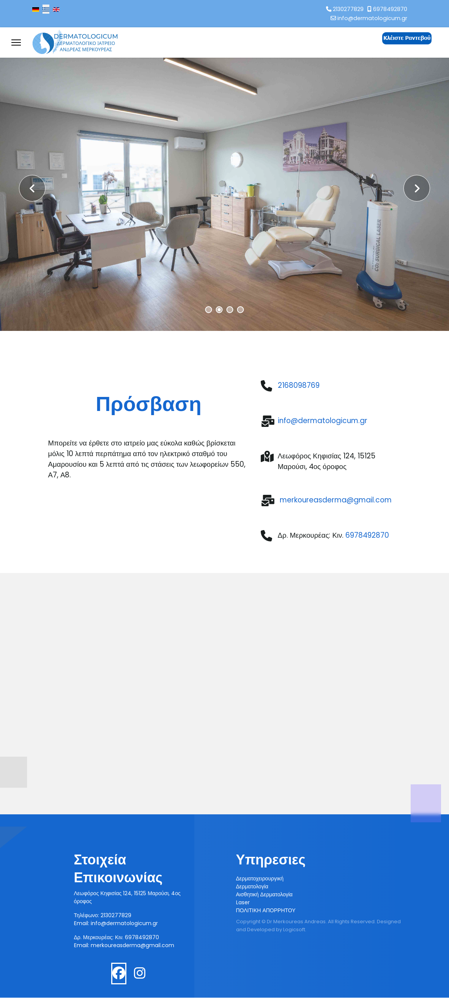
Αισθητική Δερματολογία (264, 895)
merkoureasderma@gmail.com (132, 945)
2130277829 (348, 9)
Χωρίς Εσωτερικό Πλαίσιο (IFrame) (224, 706)
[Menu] (16, 42)
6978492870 (390, 9)
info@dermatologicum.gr (372, 18)
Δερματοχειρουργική (260, 879)
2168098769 (299, 385)
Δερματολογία (252, 887)
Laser (243, 903)
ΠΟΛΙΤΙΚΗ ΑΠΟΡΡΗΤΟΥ (266, 911)
